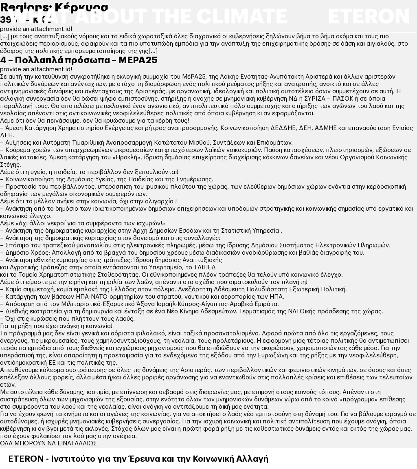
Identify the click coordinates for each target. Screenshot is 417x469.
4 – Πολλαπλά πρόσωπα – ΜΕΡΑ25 (79, 60)
